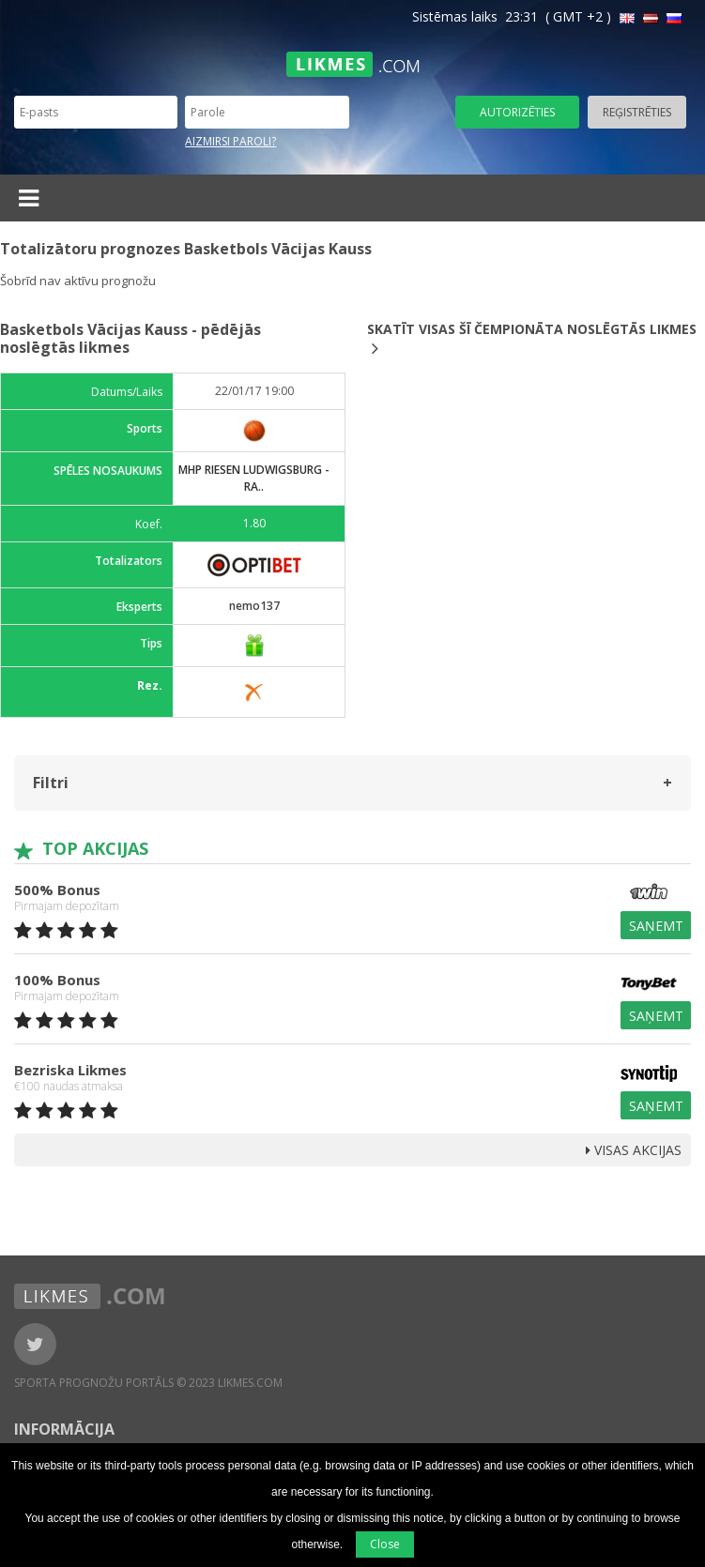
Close (385, 1544)
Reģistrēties (637, 112)
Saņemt (656, 926)
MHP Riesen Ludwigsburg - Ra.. (254, 478)
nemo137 (254, 606)
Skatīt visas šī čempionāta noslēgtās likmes (532, 339)
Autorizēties (517, 112)
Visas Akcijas (634, 1150)
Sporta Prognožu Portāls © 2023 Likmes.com (148, 1383)
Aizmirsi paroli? (230, 141)
